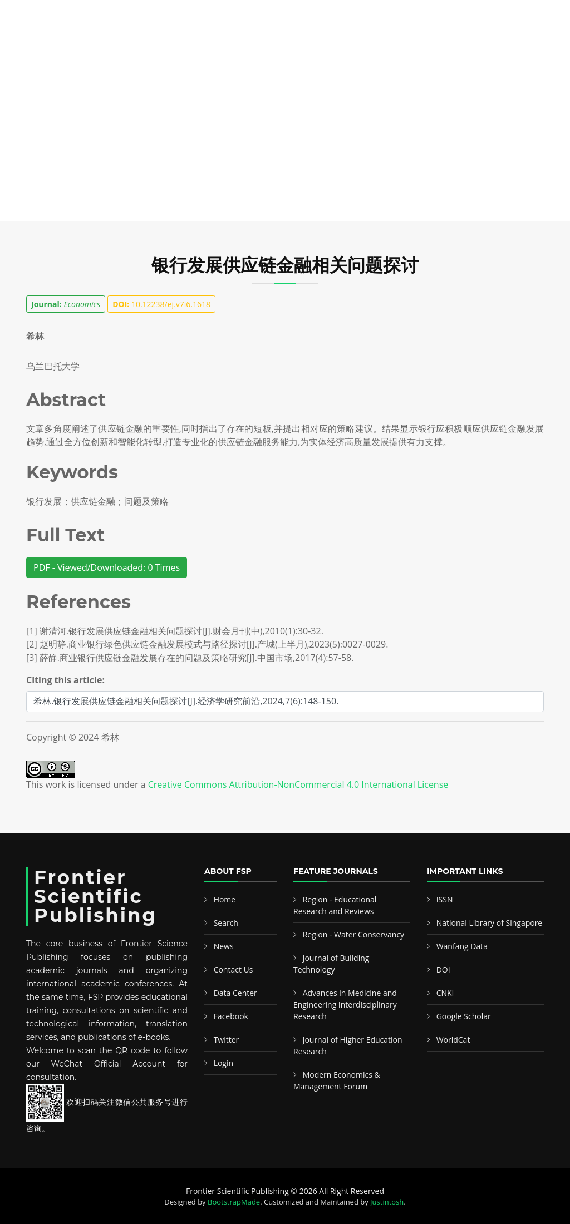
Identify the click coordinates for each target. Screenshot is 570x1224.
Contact (467, 49)
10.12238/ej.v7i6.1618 (161, 304)
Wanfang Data (462, 946)
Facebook (231, 1016)
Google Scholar (463, 1016)
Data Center (235, 993)
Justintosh (387, 1202)
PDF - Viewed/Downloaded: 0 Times (106, 567)
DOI (443, 969)
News (422, 49)
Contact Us (233, 969)
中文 (510, 49)
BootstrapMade (234, 1202)
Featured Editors (224, 49)
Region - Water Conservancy (354, 934)
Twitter (226, 1039)
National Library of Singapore (489, 922)
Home (30, 49)
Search (155, 49)
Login (223, 1063)
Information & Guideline (330, 49)
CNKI (445, 993)
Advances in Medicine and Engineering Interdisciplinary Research (345, 1004)
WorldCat (453, 1039)
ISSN (444, 899)
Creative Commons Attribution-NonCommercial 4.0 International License (298, 784)
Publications (85, 49)
